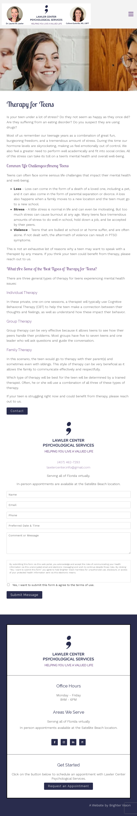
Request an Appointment (68, 786)
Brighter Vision (120, 805)
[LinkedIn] (73, 742)
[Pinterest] (82, 742)
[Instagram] (64, 742)
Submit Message (24, 595)
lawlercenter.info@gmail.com (68, 467)
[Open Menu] (130, 14)
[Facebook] (54, 742)
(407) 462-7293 (68, 462)
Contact (17, 411)
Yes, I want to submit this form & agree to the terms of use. (53, 585)
